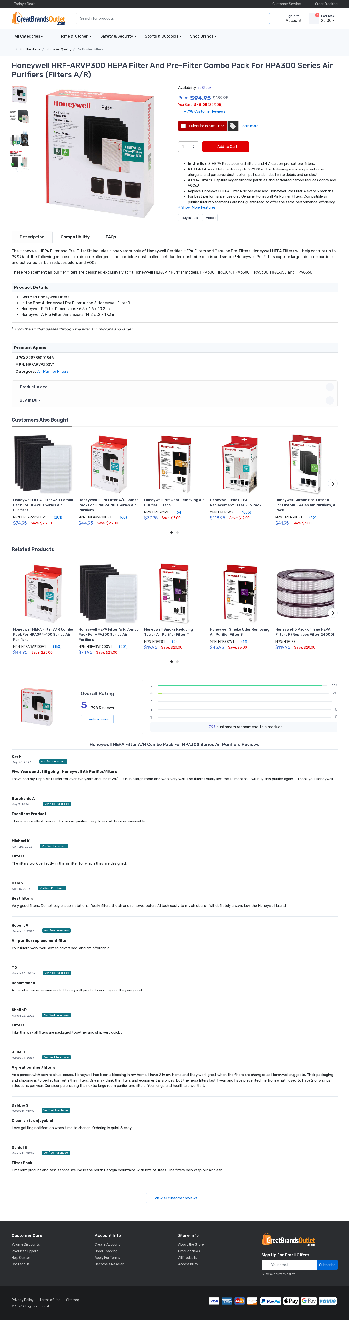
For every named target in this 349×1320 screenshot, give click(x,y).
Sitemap (73, 1300)
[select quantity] (188, 146)
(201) (55, 517)
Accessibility (188, 1264)
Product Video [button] (175, 387)
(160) (120, 517)
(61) (241, 641)
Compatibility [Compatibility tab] (75, 237)
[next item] (19, 213)
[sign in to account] (290, 18)
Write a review (97, 719)
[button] (100, 153)
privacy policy (285, 1274)
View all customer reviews (175, 1198)
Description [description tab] (32, 237)
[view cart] (314, 18)
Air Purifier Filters (90, 49)
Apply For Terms (107, 1258)
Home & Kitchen (73, 36)
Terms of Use (50, 1300)
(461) (310, 517)
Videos (209, 218)
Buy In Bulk (188, 218)
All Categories (26, 36)
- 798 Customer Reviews (202, 111)
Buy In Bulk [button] (175, 400)
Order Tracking (325, 4)
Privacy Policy (23, 1300)
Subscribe (327, 1265)
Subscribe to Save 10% (213, 126)
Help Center (21, 1258)
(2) (172, 641)
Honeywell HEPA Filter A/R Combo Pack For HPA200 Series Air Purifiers (43, 505)
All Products (187, 1258)
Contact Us (21, 1264)
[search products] (264, 18)
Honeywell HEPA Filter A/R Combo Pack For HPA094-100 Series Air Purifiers (109, 505)
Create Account (107, 1245)
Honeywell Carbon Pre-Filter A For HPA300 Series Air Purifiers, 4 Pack (305, 505)
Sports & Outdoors (161, 36)
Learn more (249, 126)
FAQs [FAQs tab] (111, 237)
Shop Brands (202, 36)
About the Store (191, 1245)
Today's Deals (23, 4)
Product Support (25, 1251)
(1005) (243, 512)
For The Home (30, 49)
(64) (176, 512)
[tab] (32, 237)
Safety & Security (116, 36)
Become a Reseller (109, 1264)
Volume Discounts (26, 1245)
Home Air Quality (59, 49)
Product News (189, 1251)
